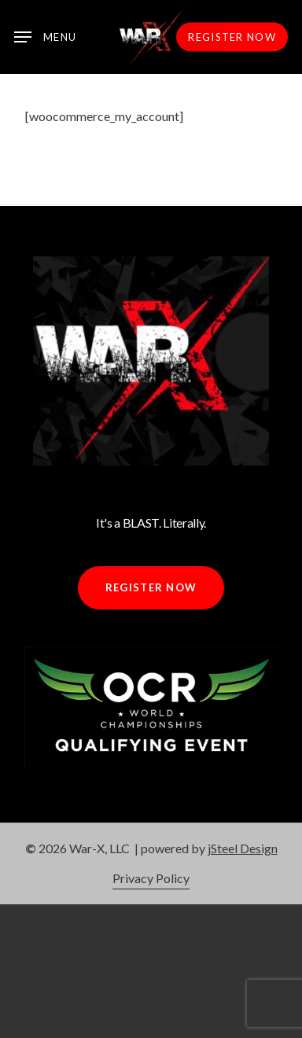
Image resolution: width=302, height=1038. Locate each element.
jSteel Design (243, 848)
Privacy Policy (151, 878)
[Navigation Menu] (45, 37)
